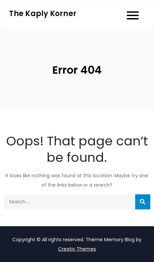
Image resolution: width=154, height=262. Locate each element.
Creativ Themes (77, 249)
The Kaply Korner (42, 13)
